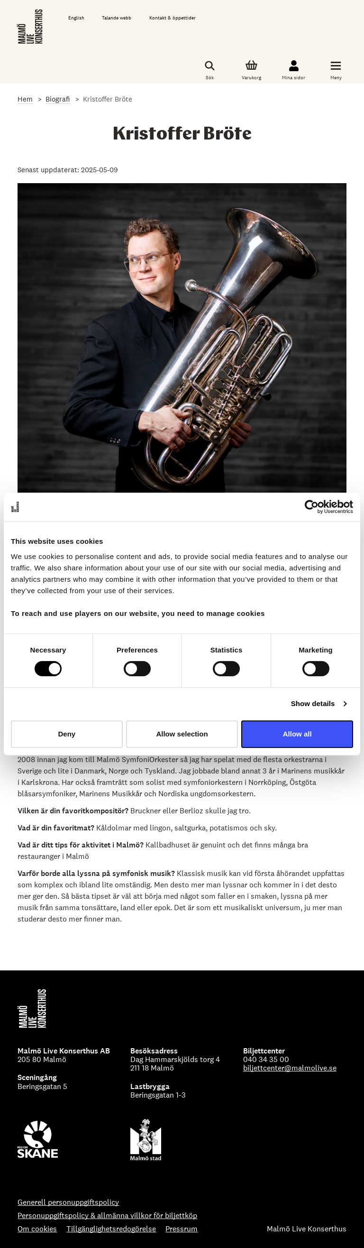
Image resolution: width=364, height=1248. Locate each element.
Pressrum (181, 1229)
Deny (66, 734)
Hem (25, 98)
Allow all (297, 734)
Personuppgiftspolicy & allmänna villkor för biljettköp (107, 1215)
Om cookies (37, 1229)
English (76, 18)
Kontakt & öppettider (172, 18)
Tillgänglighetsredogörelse (111, 1229)
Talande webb (116, 18)
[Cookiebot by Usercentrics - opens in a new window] (311, 507)
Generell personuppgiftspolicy (68, 1202)
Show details (313, 703)
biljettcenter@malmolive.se (290, 1068)
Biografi (58, 98)
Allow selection (182, 734)
